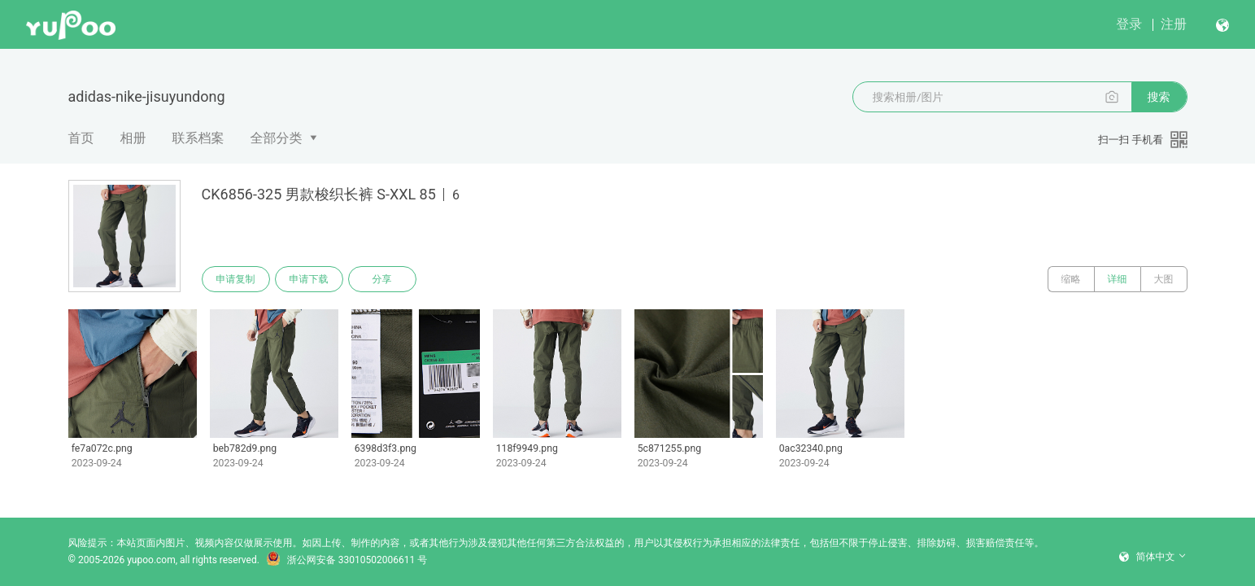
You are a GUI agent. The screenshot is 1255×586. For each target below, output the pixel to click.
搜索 (1159, 96)
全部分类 (277, 138)
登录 (1129, 24)
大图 (1164, 279)
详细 (1117, 279)
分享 (382, 279)
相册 (133, 138)
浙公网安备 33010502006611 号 (346, 560)
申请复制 (235, 279)
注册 (1174, 24)
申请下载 (309, 279)
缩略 (1071, 279)
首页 (81, 138)
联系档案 (198, 138)
